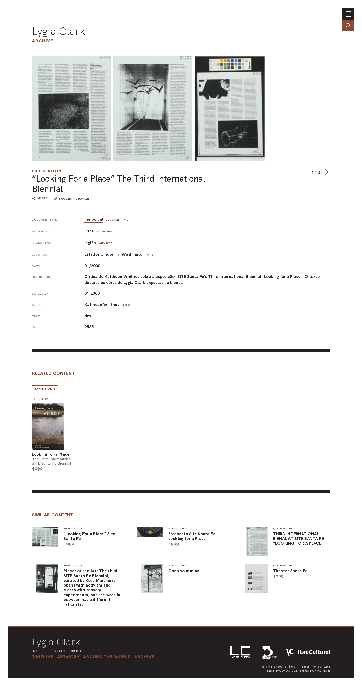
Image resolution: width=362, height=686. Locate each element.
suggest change (74, 199)
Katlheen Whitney (101, 304)
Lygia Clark (58, 31)
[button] (107, 657)
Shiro (304, 670)
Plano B (323, 670)
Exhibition (45, 389)
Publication (47, 171)
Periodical (93, 219)
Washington (133, 254)
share (42, 198)
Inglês (90, 243)
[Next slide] (325, 172)
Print (88, 231)
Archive (42, 41)
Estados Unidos (99, 254)
